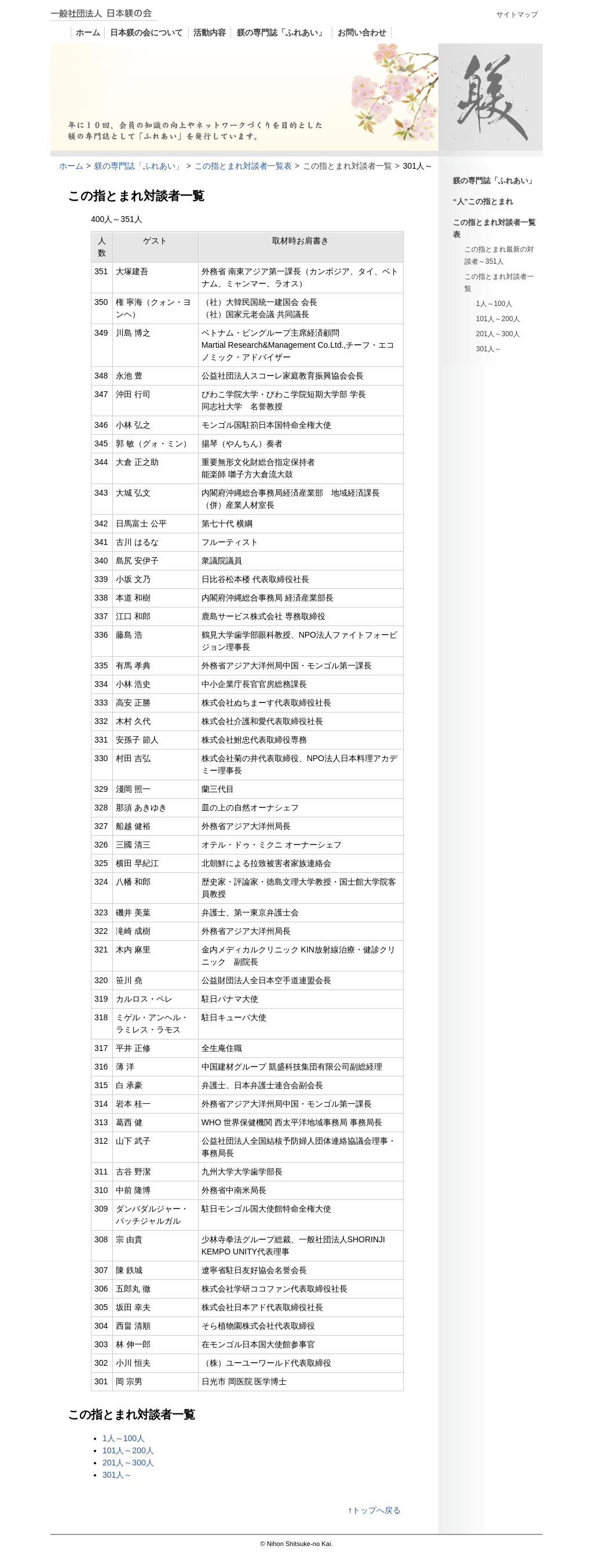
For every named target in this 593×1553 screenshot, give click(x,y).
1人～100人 (494, 304)
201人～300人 (498, 334)
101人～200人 (498, 319)
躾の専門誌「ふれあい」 (281, 32)
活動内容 (209, 32)
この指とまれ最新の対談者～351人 (499, 255)
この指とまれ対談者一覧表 (494, 228)
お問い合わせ (362, 32)
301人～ (489, 349)
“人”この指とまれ (483, 201)
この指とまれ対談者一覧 (499, 282)
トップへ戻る (376, 1510)
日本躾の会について (146, 32)
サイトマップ (517, 14)
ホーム (88, 32)
